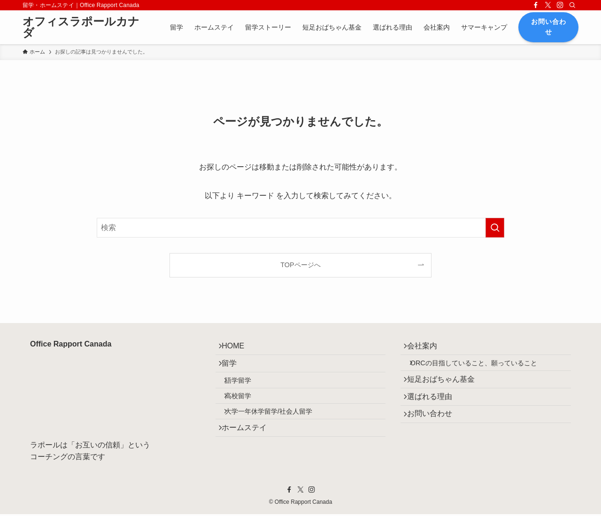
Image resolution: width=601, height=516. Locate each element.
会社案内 (427, 349)
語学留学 (245, 392)
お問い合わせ (434, 435)
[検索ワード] (300, 228)
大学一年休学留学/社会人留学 (276, 432)
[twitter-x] (548, 5)
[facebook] (536, 5)
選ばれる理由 (434, 413)
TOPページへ (300, 265)
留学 (234, 371)
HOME (238, 349)
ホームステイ (249, 453)
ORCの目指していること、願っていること (480, 370)
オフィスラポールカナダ (81, 27)
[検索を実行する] (494, 228)
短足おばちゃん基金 (445, 391)
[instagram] (560, 5)
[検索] (572, 5)
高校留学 (245, 412)
